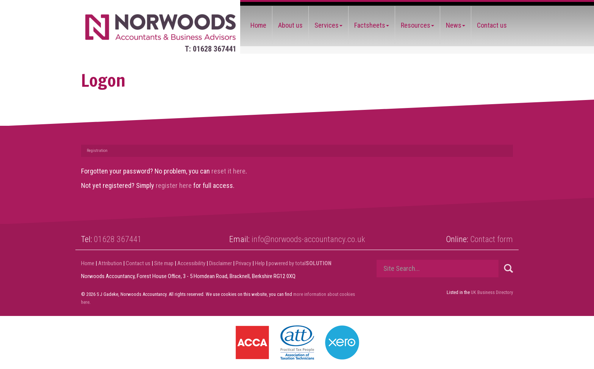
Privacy (243, 263)
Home (258, 25)
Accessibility (191, 263)
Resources (417, 25)
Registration (97, 150)
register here (174, 185)
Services (328, 25)
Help (260, 263)
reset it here (228, 171)
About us (290, 25)
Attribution (110, 263)
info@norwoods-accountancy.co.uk (308, 239)
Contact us (492, 25)
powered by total (300, 263)
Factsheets (371, 25)
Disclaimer (220, 263)
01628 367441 (118, 239)
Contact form (491, 239)
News (455, 25)
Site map (164, 263)
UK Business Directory (492, 292)
